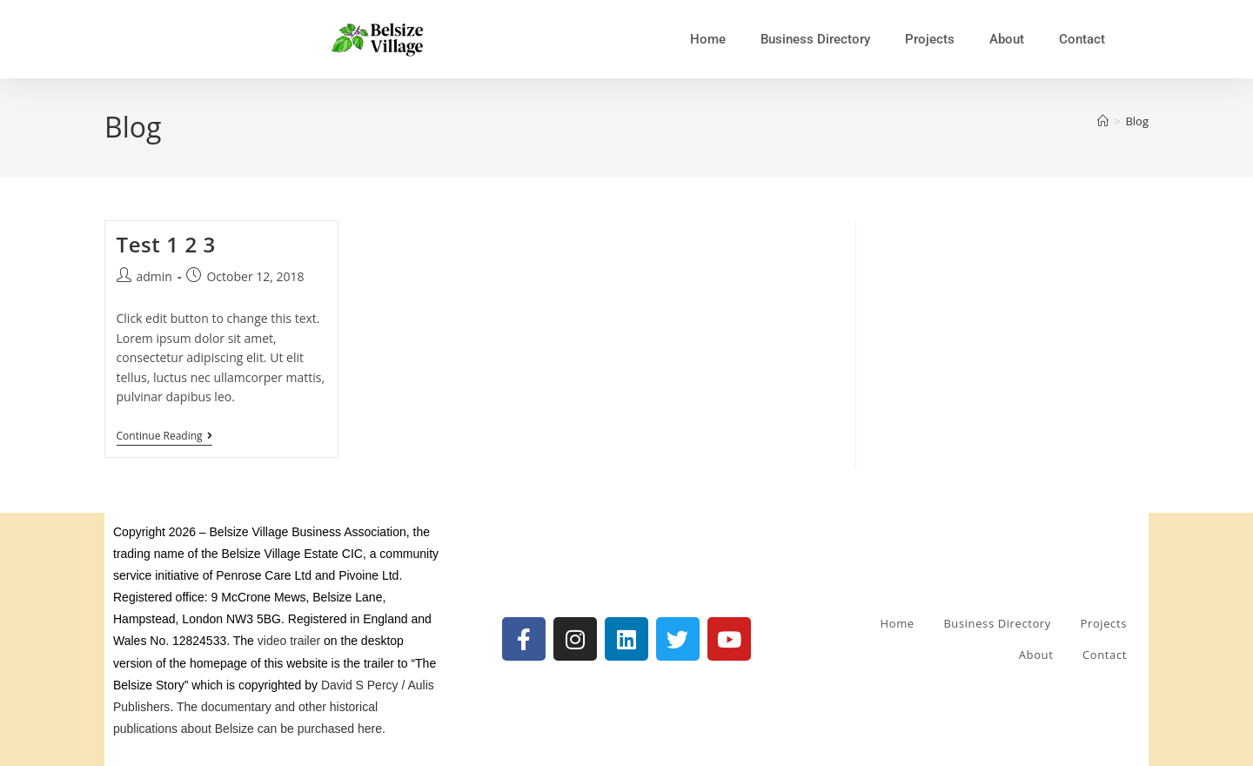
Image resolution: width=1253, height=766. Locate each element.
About (1006, 39)
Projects (930, 39)
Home (708, 39)
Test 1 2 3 (166, 244)
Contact (1082, 39)
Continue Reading (164, 436)
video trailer (289, 641)
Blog (1137, 121)
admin (154, 276)
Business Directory (815, 39)
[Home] (1103, 121)
